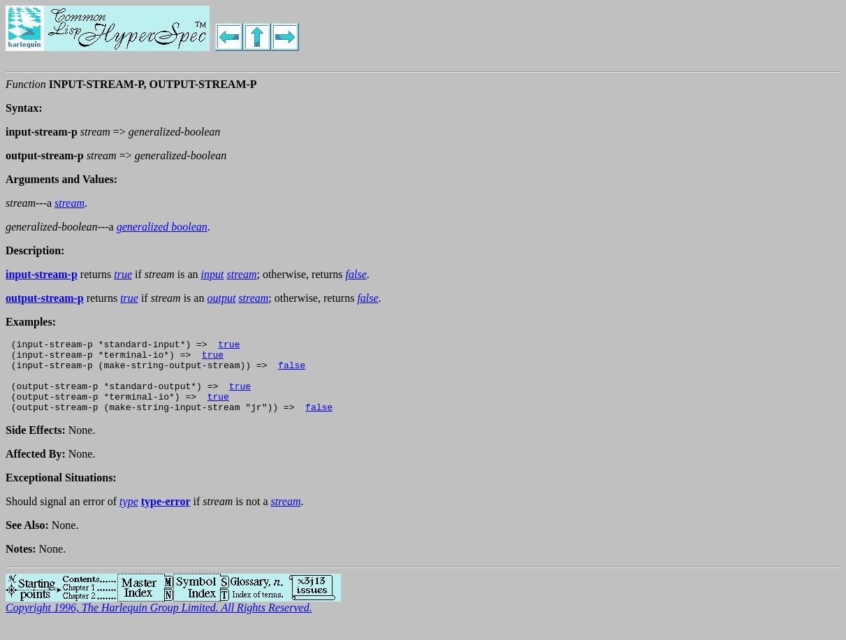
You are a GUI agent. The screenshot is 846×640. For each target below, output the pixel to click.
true (229, 346)
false (291, 371)
